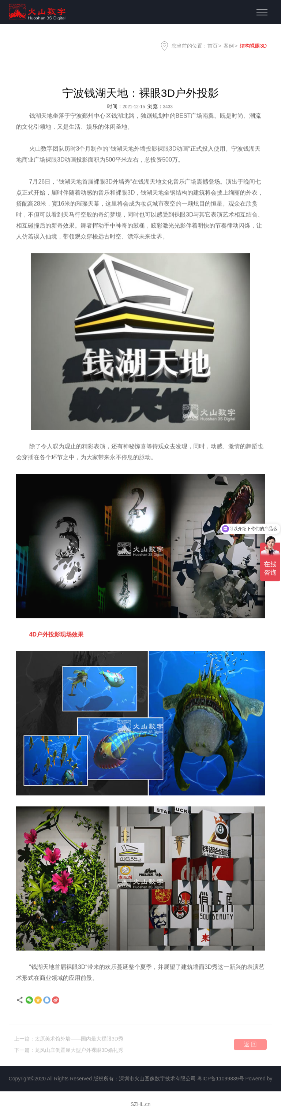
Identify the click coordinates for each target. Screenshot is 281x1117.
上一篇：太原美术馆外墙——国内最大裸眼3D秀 (68, 1040)
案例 (229, 46)
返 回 (250, 1046)
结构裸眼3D (253, 46)
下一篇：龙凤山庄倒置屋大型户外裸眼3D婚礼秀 (68, 1051)
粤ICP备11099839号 (220, 1078)
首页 (212, 46)
